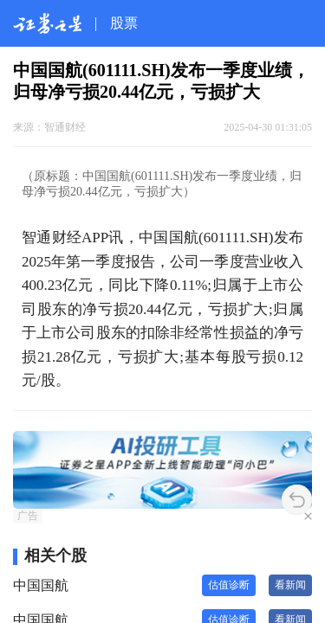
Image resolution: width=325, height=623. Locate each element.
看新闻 (290, 585)
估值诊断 (229, 585)
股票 (124, 23)
